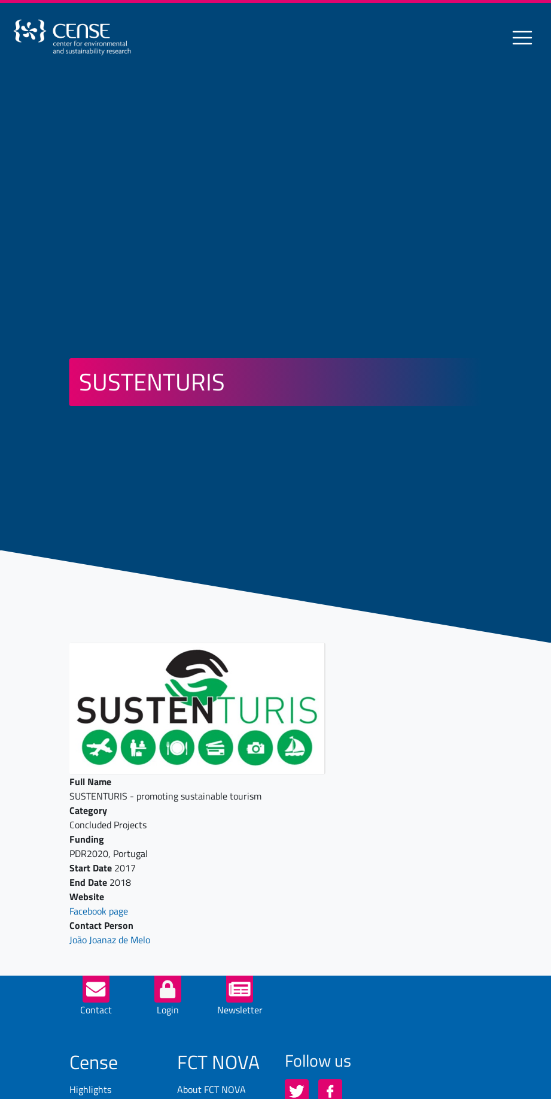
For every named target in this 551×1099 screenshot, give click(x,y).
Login (168, 1010)
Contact (96, 1010)
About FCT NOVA (211, 1089)
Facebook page (98, 911)
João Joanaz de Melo (109, 940)
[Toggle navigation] (522, 37)
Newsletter (240, 1010)
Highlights (90, 1089)
